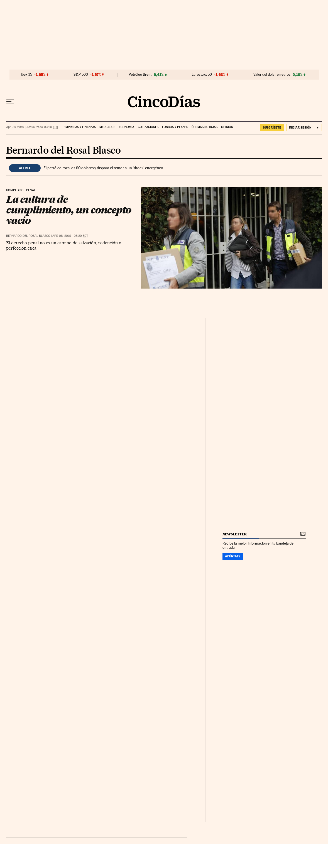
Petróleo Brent (140, 75)
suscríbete (272, 127)
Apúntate (233, 556)
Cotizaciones (148, 127)
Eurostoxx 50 (202, 75)
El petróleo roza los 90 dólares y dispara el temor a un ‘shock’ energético (103, 168)
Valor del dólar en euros (271, 75)
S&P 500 (81, 75)
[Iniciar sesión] (304, 127)
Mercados (107, 127)
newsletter (234, 534)
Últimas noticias (204, 127)
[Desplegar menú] (10, 102)
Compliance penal (21, 190)
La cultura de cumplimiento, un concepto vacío (68, 210)
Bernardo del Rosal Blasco (63, 151)
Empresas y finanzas (80, 127)
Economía (126, 127)
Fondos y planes (175, 127)
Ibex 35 (26, 75)
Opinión (227, 127)
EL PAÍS (246, 125)
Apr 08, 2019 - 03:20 (70, 236)
